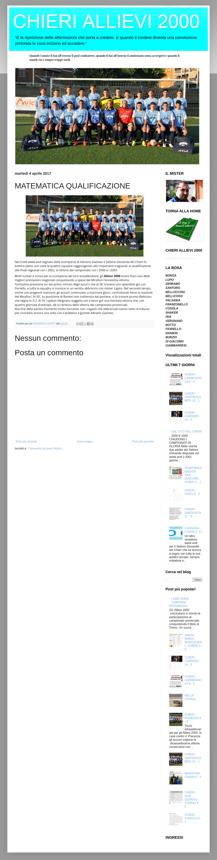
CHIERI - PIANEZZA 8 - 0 (192, 718)
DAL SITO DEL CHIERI (186, 431)
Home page (84, 441)
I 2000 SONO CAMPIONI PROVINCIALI (179, 602)
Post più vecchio (143, 441)
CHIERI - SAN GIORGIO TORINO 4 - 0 (192, 799)
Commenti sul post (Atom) (45, 448)
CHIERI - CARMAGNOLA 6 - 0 (193, 378)
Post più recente (26, 441)
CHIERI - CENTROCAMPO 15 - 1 (192, 397)
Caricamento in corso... (181, 258)
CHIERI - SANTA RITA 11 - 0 (192, 513)
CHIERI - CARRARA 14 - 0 (191, 416)
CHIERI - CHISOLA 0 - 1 (192, 818)
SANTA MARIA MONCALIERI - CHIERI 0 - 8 (193, 642)
